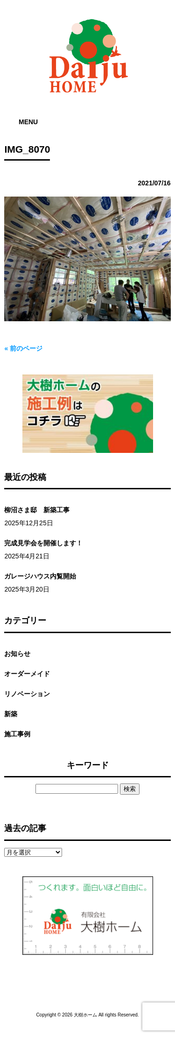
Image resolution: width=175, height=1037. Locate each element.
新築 (10, 714)
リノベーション (27, 694)
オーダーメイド (27, 673)
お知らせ (17, 653)
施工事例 (17, 734)
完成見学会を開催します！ (43, 543)
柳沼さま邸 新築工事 (37, 510)
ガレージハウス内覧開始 (40, 576)
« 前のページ (23, 348)
